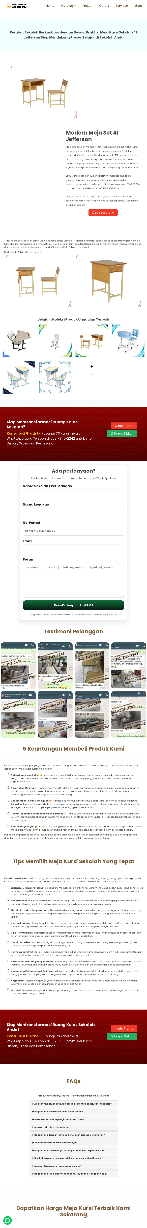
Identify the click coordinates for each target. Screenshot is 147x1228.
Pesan (73, 522)
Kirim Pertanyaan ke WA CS (73, 550)
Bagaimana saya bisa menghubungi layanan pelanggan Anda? (69, 1118)
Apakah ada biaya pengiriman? (51, 1072)
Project (87, 6)
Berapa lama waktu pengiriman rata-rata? (58, 1064)
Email (73, 491)
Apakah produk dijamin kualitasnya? (54, 1087)
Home (50, 6)
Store (138, 6)
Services (122, 6)
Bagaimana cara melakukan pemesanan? (57, 1056)
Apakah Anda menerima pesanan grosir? (57, 1111)
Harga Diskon (122, 378)
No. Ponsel (73, 472)
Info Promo (123, 370)
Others (104, 6)
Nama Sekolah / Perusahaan (73, 436)
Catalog (67, 6)
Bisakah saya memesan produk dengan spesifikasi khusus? (67, 1103)
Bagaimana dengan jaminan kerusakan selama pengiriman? (68, 1080)
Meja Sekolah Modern (78, 1223)
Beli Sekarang (108, 157)
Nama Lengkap (73, 454)
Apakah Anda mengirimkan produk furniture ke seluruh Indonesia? (72, 1049)
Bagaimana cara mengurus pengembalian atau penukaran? (68, 1095)
